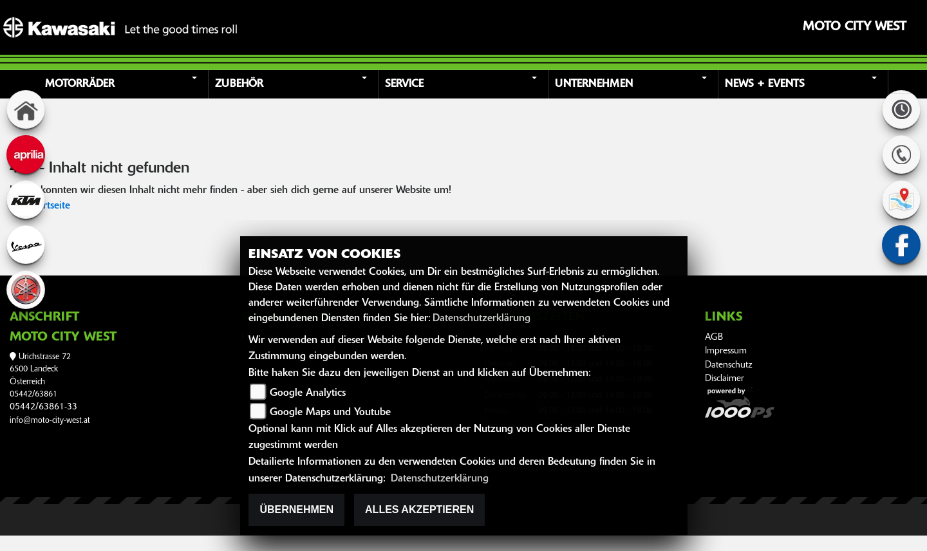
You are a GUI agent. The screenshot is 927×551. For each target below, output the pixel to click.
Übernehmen (296, 509)
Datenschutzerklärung (481, 318)
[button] (125, 84)
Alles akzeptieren (419, 509)
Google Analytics (308, 393)
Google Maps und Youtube (330, 412)
